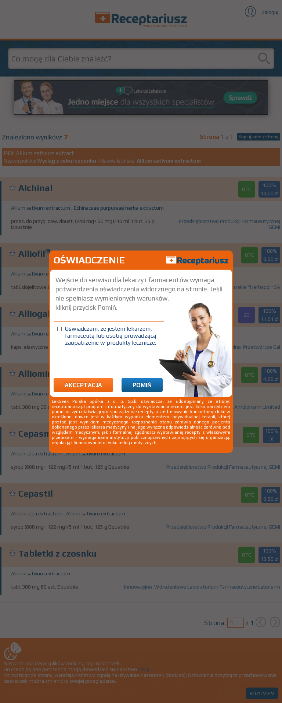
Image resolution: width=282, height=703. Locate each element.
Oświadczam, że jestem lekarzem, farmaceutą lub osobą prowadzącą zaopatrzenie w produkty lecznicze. (110, 335)
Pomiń (142, 384)
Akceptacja (83, 384)
